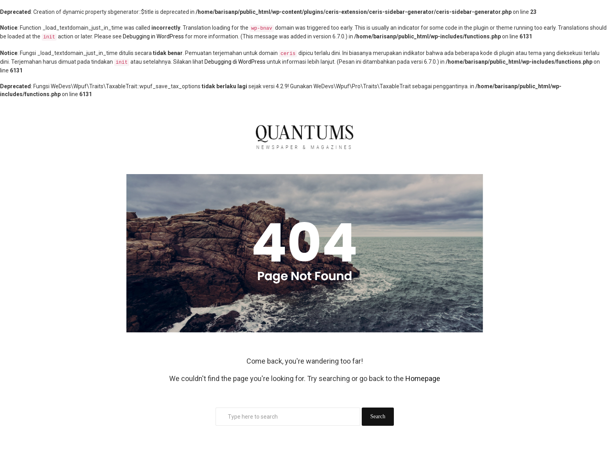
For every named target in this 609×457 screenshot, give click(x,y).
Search (377, 416)
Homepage (422, 378)
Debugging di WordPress (234, 62)
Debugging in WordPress (153, 36)
